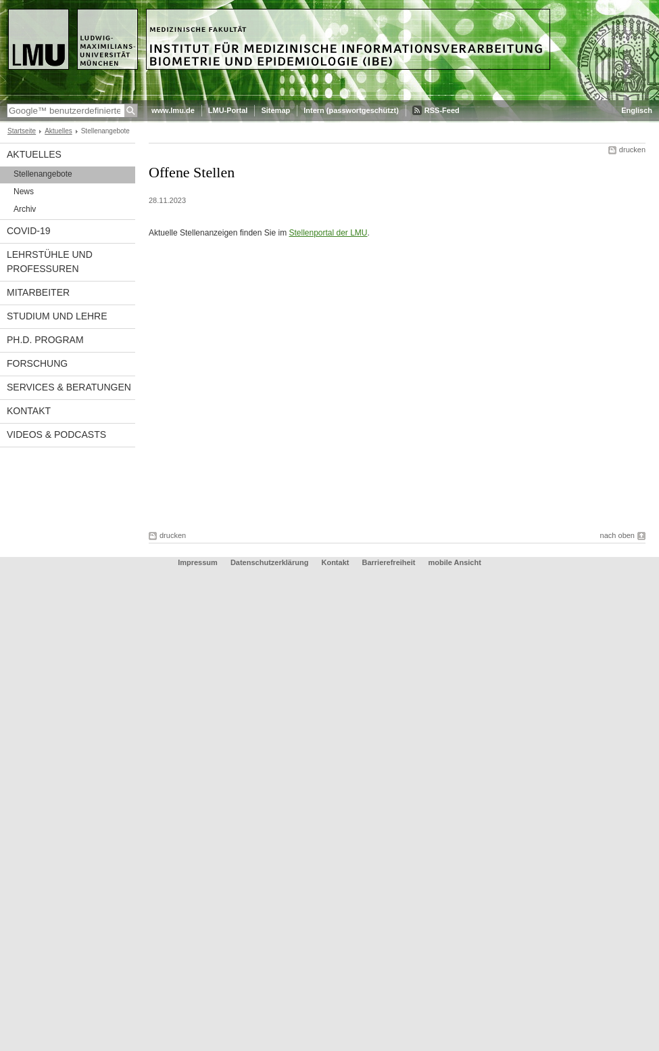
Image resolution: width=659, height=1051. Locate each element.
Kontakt (29, 410)
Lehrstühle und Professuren (50, 261)
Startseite (21, 131)
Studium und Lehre (57, 316)
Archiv (25, 209)
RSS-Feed (442, 110)
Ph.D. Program (45, 339)
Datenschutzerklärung (269, 562)
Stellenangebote (43, 174)
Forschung (37, 363)
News (24, 191)
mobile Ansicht (454, 562)
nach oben (617, 535)
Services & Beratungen (69, 387)
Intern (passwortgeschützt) (351, 110)
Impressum (198, 562)
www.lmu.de (173, 110)
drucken (632, 150)
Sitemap (275, 110)
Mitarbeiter (38, 292)
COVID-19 (29, 230)
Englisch (636, 110)
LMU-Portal (228, 110)
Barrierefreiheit (390, 562)
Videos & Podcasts (56, 434)
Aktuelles (58, 131)
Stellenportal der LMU (328, 233)
